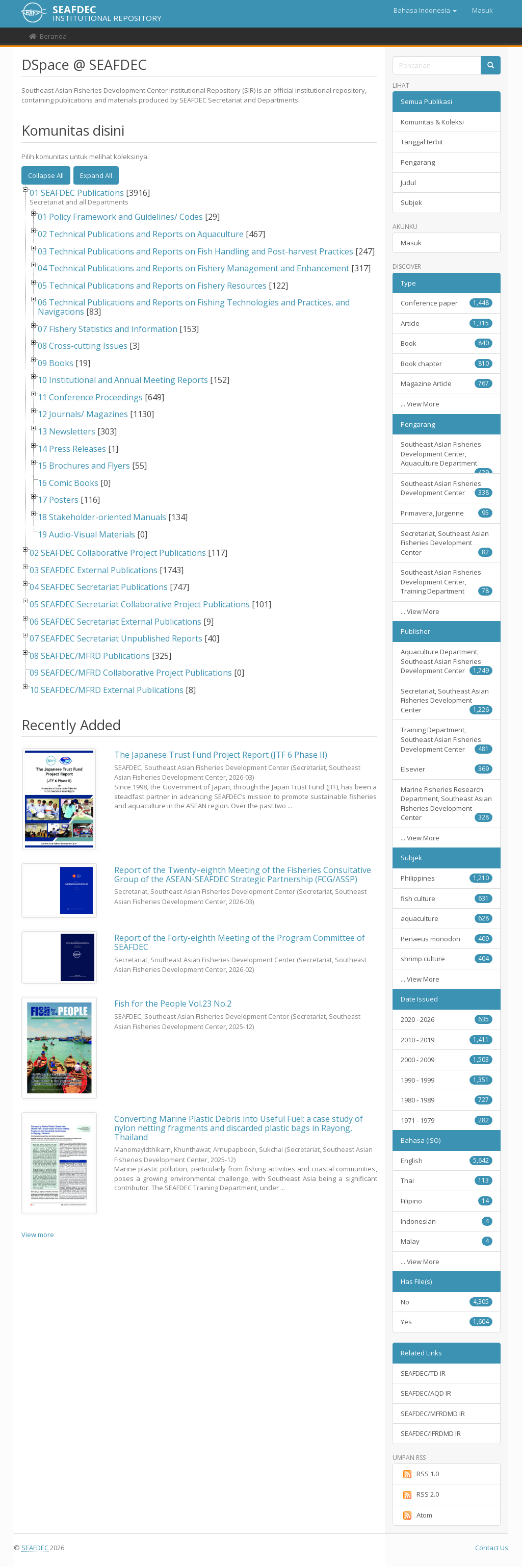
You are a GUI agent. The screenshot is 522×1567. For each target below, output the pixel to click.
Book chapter (447, 363)
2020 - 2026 (447, 1019)
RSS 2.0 (420, 1494)
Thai (447, 1180)
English (447, 1160)
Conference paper (447, 302)
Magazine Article (447, 383)
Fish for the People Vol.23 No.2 (172, 1003)
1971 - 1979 (447, 1120)
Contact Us (491, 1547)
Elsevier (447, 769)
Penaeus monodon (447, 938)
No (447, 1301)
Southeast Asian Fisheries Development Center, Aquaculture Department (447, 457)
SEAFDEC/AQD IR (426, 1393)
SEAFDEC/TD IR (423, 1373)
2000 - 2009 (447, 1059)
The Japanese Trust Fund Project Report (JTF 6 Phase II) (220, 754)
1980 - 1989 (447, 1099)
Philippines (447, 878)
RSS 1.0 (420, 1474)
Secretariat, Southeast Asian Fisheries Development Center (447, 543)
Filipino (447, 1200)
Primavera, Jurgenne (447, 513)
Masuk (411, 242)
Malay (447, 1241)
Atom (416, 1515)
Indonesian (447, 1221)
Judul (408, 182)
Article (447, 323)
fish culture (447, 898)
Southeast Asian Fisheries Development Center (447, 488)
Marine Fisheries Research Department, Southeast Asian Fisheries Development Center (447, 804)
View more (37, 1234)
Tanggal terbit (422, 141)
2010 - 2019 (447, 1039)
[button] (425, 10)
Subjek (411, 202)
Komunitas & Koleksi (432, 121)
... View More (420, 403)
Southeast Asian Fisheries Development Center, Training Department (447, 582)
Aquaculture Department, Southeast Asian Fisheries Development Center (447, 661)
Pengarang (418, 162)
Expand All (96, 175)
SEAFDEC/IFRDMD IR (431, 1433)
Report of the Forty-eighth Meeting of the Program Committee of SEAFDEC (239, 942)
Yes (447, 1321)
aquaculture (447, 918)
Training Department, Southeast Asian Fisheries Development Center (447, 739)
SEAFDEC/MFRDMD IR (433, 1413)
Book (447, 343)
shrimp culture (447, 958)
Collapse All (46, 175)
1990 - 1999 (447, 1080)
